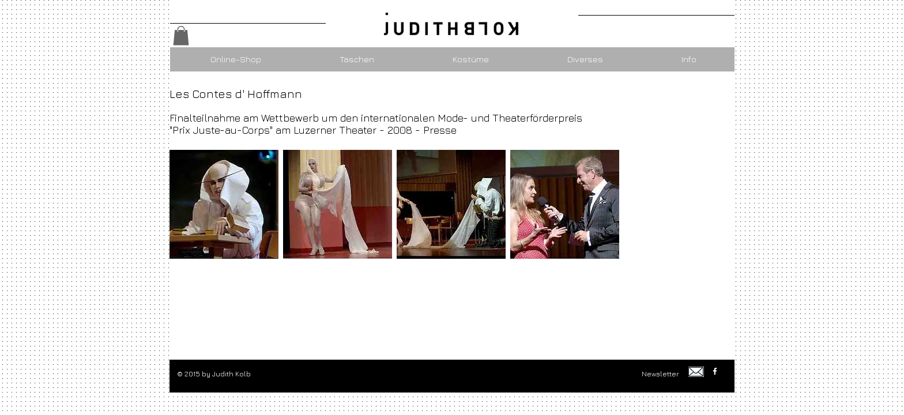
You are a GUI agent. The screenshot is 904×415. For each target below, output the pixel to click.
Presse (440, 130)
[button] (181, 35)
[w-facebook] (715, 371)
